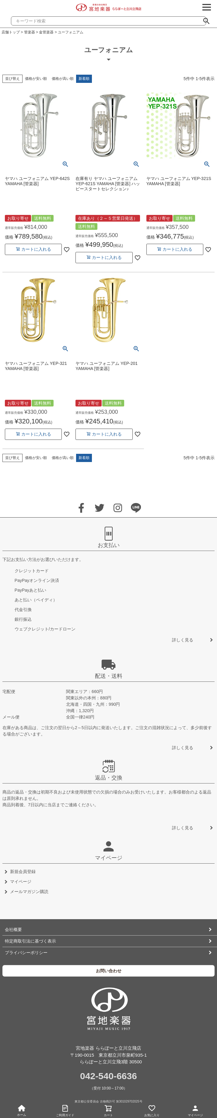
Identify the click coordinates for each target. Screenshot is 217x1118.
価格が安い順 (36, 78)
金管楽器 (46, 32)
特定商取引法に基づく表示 (30, 941)
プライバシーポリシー (26, 952)
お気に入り (152, 1110)
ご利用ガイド (65, 1110)
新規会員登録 (23, 871)
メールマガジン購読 (29, 891)
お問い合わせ (108, 970)
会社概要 (13, 929)
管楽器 (29, 32)
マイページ (195, 1110)
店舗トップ (11, 32)
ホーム (21, 1110)
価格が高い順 (63, 78)
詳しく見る (182, 639)
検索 (208, 19)
